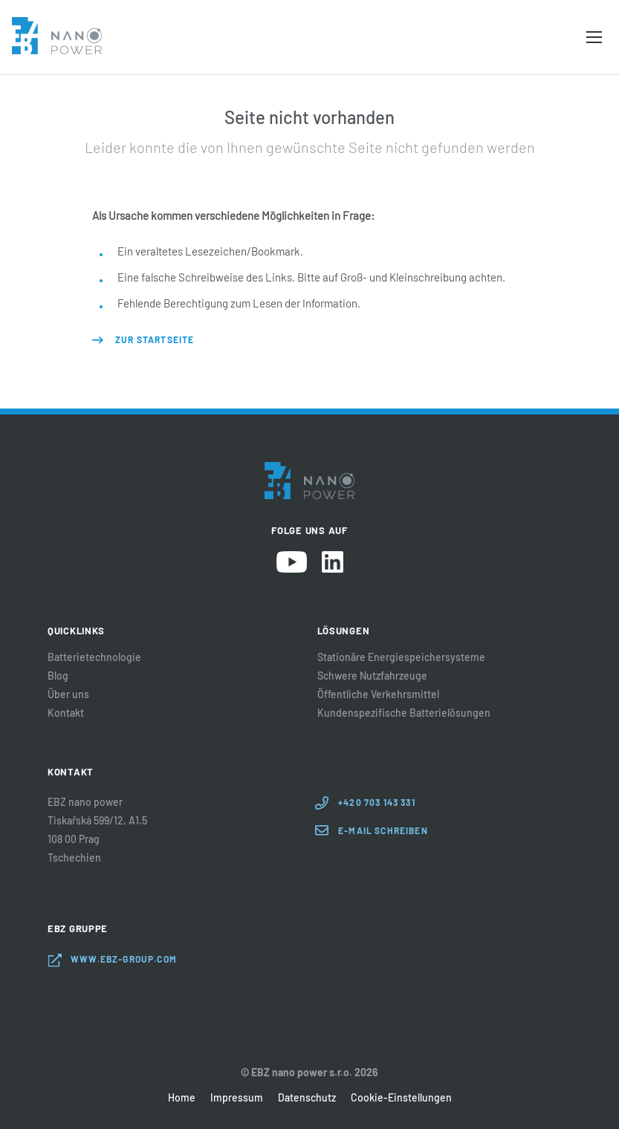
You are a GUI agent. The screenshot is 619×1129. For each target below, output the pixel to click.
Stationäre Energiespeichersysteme (401, 657)
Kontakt (66, 713)
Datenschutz (307, 1097)
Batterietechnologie (94, 657)
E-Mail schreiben (383, 830)
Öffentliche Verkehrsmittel (378, 694)
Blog (58, 676)
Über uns (68, 694)
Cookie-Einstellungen (401, 1097)
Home (181, 1097)
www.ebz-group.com (124, 959)
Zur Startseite (154, 339)
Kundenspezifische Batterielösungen (403, 713)
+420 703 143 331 (376, 802)
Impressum (236, 1097)
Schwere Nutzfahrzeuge (372, 676)
